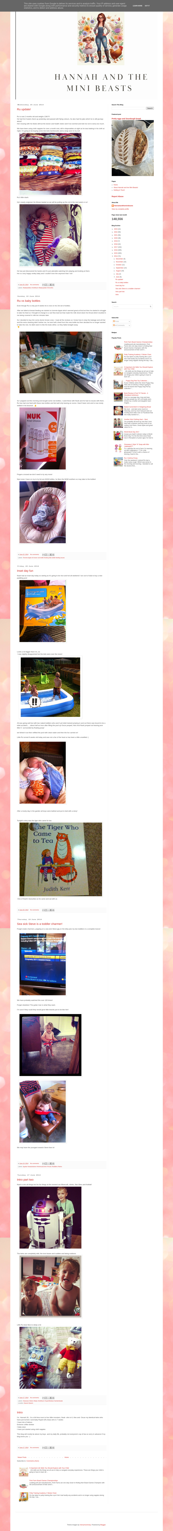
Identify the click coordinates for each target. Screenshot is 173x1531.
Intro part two (25, 1179)
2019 (116, 241)
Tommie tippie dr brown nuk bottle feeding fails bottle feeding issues (44, 557)
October (119, 265)
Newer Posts (22, 1457)
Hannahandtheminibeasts (123, 206)
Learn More (137, 6)
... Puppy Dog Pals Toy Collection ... (136, 381)
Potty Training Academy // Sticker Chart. (43, 1493)
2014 (116, 256)
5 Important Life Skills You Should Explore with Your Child (49, 1468)
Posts (116, 321)
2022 (116, 232)
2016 (116, 250)
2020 (116, 238)
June (118, 277)
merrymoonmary (85, 1525)
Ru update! (24, 109)
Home (67, 1457)
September (120, 268)
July (117, 274)
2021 (116, 235)
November (119, 262)
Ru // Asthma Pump (130, 458)
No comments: (35, 284)
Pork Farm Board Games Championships (43, 1480)
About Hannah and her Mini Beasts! (126, 187)
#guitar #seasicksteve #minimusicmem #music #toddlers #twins (42, 1166)
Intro (20, 1412)
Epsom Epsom (28, 1403)
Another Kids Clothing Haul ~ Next (136, 419)
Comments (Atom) (32, 1461)
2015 (116, 253)
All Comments (119, 325)
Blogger (103, 1525)
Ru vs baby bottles (28, 300)
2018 (116, 244)
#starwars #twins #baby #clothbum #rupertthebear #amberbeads (43, 1401)
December (119, 259)
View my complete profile (120, 209)
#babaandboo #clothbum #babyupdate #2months (38, 288)
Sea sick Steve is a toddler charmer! (39, 923)
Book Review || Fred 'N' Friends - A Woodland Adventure (136, 394)
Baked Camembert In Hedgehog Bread (137, 407)
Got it (147, 6)
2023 (116, 229)
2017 (116, 247)
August (118, 271)
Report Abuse (117, 196)
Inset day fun (25, 570)
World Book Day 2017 (131, 432)
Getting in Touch (119, 190)
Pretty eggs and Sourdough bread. (126, 119)
